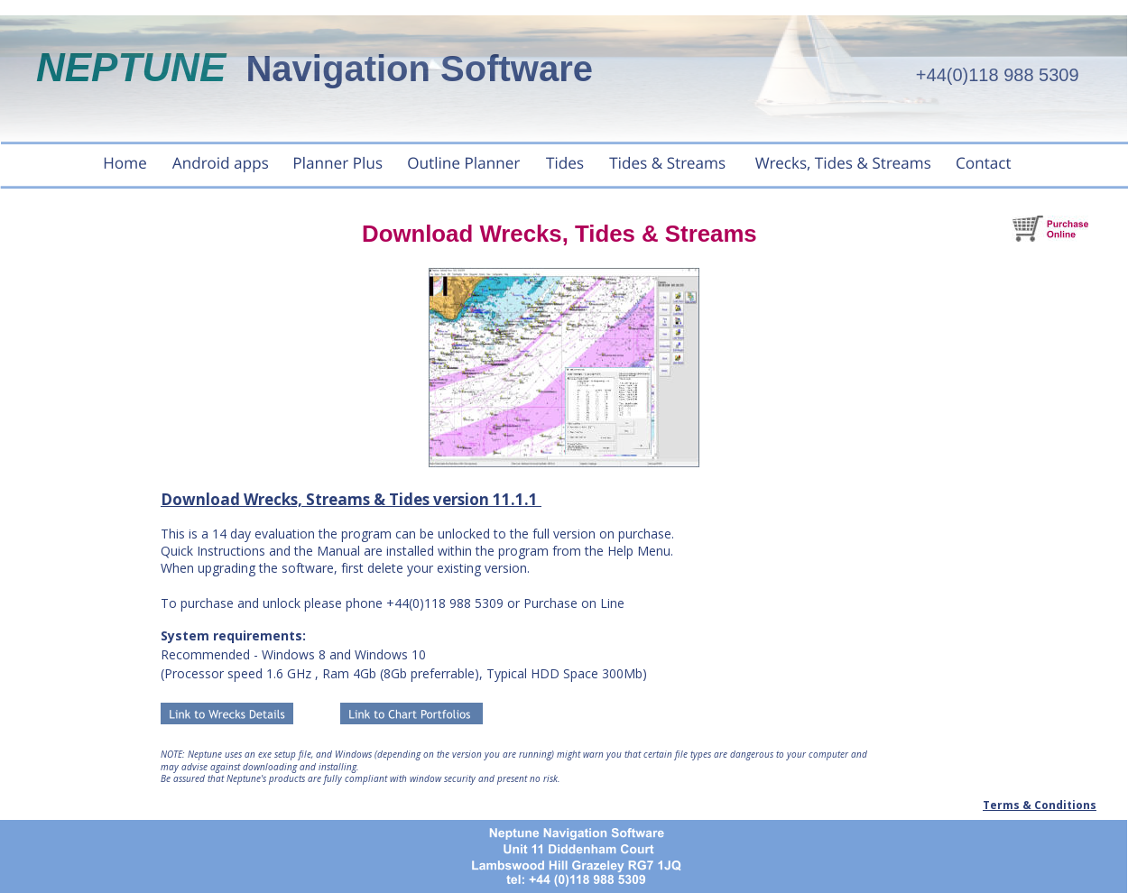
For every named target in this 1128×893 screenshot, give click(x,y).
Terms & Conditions (1039, 805)
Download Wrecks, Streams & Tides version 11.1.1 (351, 499)
